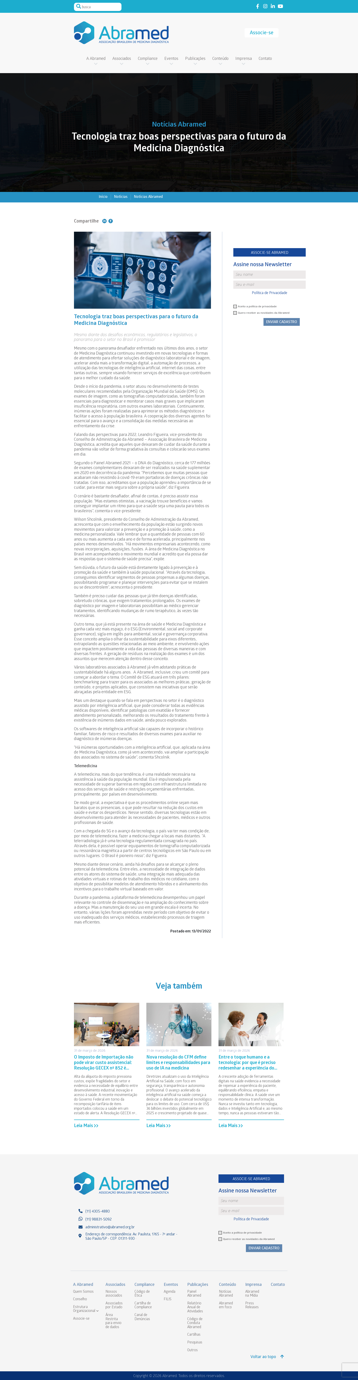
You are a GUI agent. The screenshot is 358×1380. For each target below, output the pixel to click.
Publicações (195, 59)
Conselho (80, 1299)
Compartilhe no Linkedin (104, 221)
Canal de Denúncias (142, 1317)
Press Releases (252, 1305)
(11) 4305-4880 (97, 1212)
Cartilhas (193, 1335)
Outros (192, 1350)
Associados (121, 59)
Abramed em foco (226, 1305)
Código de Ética (142, 1294)
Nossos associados (113, 1294)
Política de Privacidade (269, 293)
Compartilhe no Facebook (110, 221)
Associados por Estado (114, 1305)
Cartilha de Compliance (143, 1305)
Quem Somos (83, 1292)
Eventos (171, 59)
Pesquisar (78, 6)
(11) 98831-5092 (98, 1219)
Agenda (169, 1292)
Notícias (120, 197)
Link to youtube (280, 6)
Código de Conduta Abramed (195, 1323)
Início (103, 197)
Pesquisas (194, 1342)
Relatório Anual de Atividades (195, 1307)
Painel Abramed (194, 1294)
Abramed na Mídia (252, 1294)
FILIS (167, 1299)
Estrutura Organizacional (84, 1309)
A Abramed (95, 59)
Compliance (148, 59)
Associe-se (261, 33)
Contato (265, 59)
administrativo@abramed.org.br (110, 1227)
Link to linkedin (273, 6)
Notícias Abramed (148, 197)
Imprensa (243, 59)
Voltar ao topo (267, 1357)
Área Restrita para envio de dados (113, 1321)
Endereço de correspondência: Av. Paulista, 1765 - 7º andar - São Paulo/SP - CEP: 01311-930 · (131, 1236)
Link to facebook (258, 6)
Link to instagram (265, 6)
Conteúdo (220, 59)
